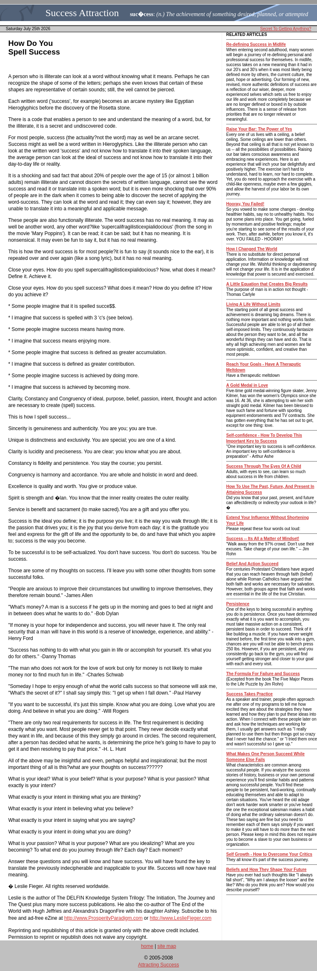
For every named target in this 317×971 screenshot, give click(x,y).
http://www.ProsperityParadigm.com (103, 918)
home (147, 946)
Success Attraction (82, 12)
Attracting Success (158, 965)
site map (166, 946)
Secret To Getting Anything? (285, 28)
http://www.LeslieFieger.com (180, 918)
